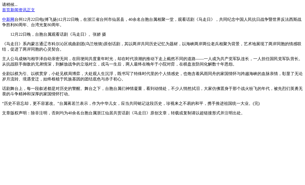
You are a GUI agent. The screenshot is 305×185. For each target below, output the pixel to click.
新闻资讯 (18, 10)
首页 (6, 10)
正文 (31, 10)
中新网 (8, 19)
